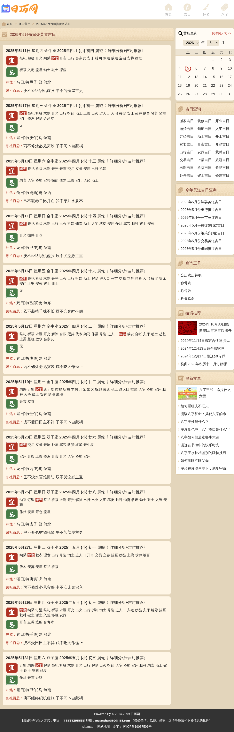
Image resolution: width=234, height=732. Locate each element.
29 (213, 94)
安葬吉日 (205, 152)
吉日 (187, 14)
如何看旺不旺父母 (195, 461)
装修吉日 (205, 121)
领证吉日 (205, 129)
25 (180, 94)
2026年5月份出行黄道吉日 (201, 210)
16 (221, 77)
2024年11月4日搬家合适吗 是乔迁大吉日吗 (206, 341)
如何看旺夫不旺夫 (195, 406)
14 (205, 77)
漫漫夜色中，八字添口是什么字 (205, 429)
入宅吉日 (222, 129)
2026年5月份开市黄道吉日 (201, 218)
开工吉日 (222, 136)
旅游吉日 (222, 160)
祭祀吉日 (222, 168)
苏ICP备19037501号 (137, 726)
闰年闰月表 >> (221, 33)
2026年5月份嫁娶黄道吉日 (201, 202)
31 (230, 94)
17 (230, 77)
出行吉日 (187, 152)
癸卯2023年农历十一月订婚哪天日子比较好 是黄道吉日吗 (206, 364)
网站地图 (103, 726)
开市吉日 (205, 144)
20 (196, 85)
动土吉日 (205, 136)
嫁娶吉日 (187, 144)
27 (196, 94)
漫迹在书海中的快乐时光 (200, 445)
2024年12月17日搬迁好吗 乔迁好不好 (206, 356)
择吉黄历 (24, 24)
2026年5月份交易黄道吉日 (201, 241)
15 (213, 77)
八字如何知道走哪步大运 (200, 437)
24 (230, 85)
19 (188, 85)
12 (188, 77)
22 (213, 85)
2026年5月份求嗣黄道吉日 (201, 249)
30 (221, 94)
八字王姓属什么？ (195, 422)
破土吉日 (205, 175)
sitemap (87, 726)
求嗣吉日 (187, 168)
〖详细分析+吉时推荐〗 (124, 51)
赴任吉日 (187, 175)
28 (205, 94)
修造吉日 (222, 175)
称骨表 (186, 283)
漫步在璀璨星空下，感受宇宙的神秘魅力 (206, 468)
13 (196, 77)
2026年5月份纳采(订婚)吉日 (202, 233)
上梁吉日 (205, 160)
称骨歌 (186, 291)
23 (221, 85)
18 (180, 85)
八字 (224, 14)
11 (180, 77)
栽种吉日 (222, 152)
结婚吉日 (187, 129)
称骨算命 (188, 299)
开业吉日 (222, 121)
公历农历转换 (191, 275)
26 (188, 94)
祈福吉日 (205, 168)
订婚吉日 (187, 136)
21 (205, 85)
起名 (205, 14)
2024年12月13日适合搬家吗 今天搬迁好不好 (206, 348)
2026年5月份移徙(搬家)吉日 (202, 225)
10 (230, 68)
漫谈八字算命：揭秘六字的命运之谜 (206, 414)
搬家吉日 (187, 121)
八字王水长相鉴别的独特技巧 (203, 453)
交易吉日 (187, 160)
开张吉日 (222, 144)
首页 (10, 24)
